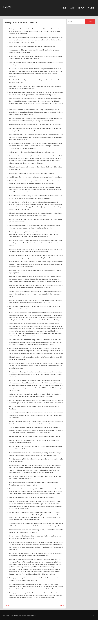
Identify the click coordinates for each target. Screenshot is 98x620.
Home (64, 8)
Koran (7, 7)
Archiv (72, 8)
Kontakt (81, 8)
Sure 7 (7, 605)
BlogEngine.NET (31, 615)
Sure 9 (62, 605)
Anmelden (91, 8)
